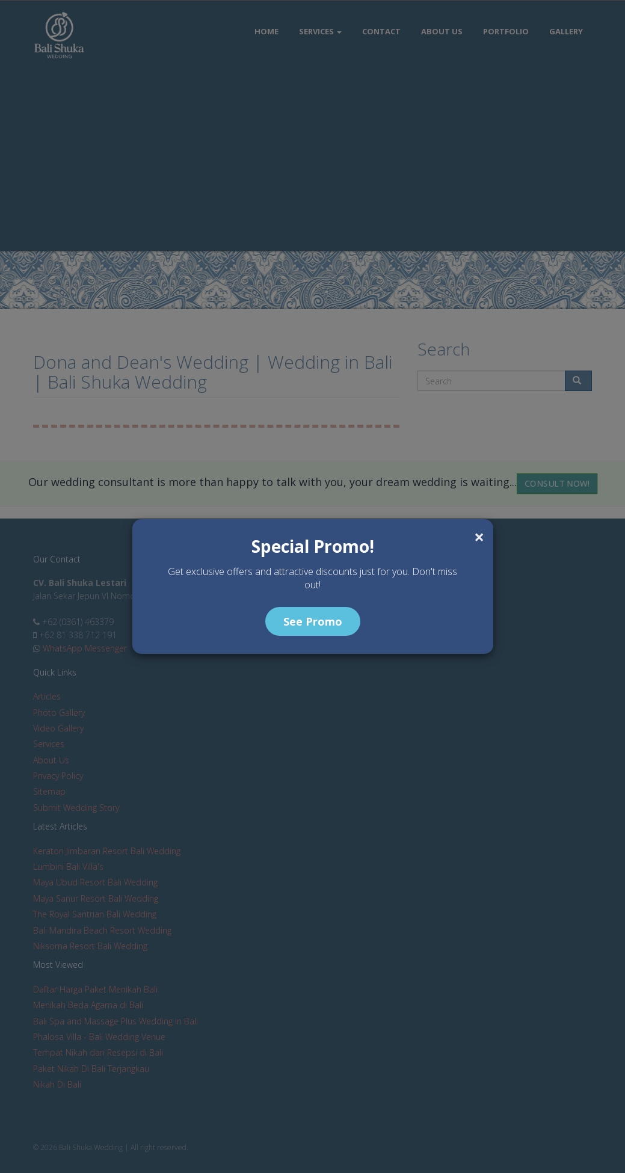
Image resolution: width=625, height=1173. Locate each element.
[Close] (479, 537)
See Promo (312, 621)
